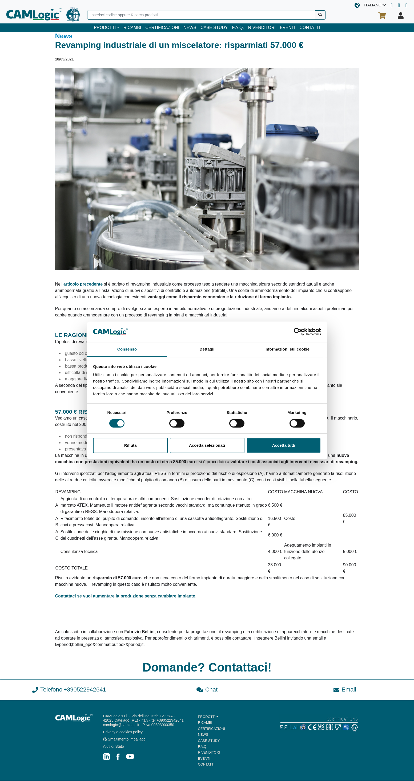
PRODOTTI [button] (105, 27)
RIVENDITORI (262, 27)
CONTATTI (309, 27)
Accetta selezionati (207, 445)
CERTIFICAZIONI (162, 27)
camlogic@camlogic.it (121, 725)
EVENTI (287, 27)
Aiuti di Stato (113, 746)
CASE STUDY (214, 27)
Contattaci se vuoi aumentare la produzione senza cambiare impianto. (126, 596)
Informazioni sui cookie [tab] (287, 349)
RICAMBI (132, 27)
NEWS (189, 27)
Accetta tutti (283, 445)
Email (344, 689)
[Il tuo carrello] (382, 15)
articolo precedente (83, 284)
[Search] (201, 15)
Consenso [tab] (127, 349)
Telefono (69, 689)
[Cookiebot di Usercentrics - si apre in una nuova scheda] (297, 332)
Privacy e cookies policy (123, 732)
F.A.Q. (238, 27)
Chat (207, 689)
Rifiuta (130, 445)
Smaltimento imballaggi (125, 739)
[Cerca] (320, 15)
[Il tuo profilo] (401, 16)
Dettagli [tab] (207, 349)
